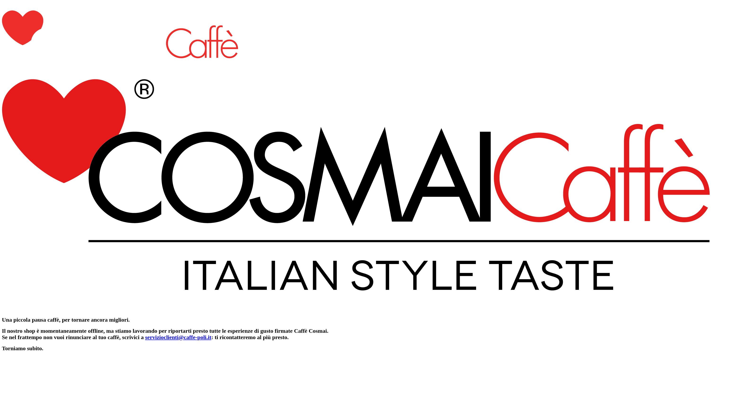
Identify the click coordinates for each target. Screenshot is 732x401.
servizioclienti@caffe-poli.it (178, 337)
